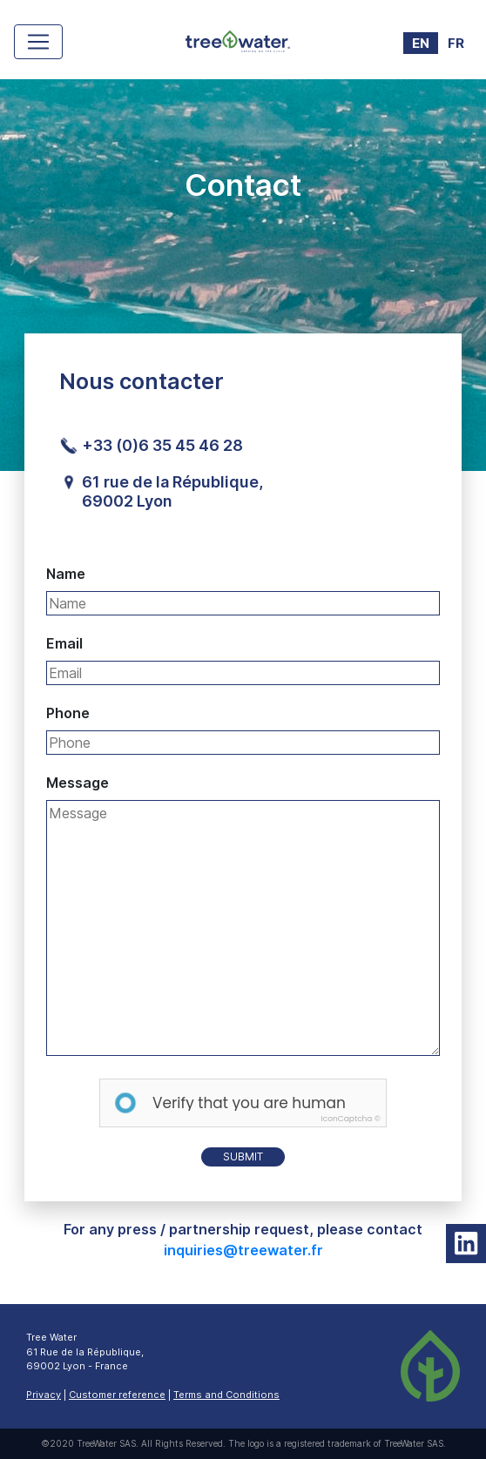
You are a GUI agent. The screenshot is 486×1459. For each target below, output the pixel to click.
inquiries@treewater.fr (243, 1250)
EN (420, 43)
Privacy (43, 1394)
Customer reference (117, 1394)
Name (65, 573)
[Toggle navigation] (38, 41)
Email (64, 643)
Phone (68, 713)
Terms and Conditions (226, 1394)
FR (456, 43)
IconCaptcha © (351, 1118)
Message (77, 782)
